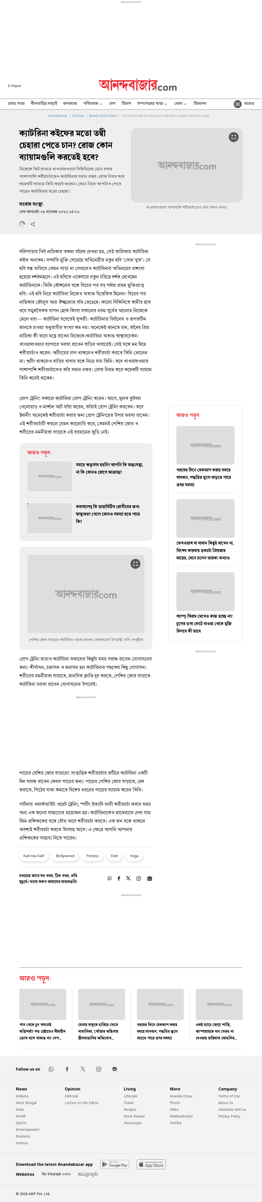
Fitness (92, 855)
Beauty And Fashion (103, 115)
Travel (128, 1102)
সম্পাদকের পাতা (152, 104)
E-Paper (14, 85)
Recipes (130, 1109)
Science (22, 1143)
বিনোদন (200, 104)
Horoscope (133, 1122)
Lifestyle (78, 115)
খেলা (181, 104)
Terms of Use (229, 1096)
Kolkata (22, 1096)
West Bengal (26, 1102)
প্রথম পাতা (16, 104)
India (20, 1109)
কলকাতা (70, 104)
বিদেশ (126, 104)
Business (23, 1136)
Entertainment (27, 1129)
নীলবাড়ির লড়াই (44, 104)
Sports (21, 1122)
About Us (225, 1102)
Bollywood (65, 855)
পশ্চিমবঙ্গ (93, 104)
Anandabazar (57, 115)
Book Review (134, 1116)
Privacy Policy (229, 1116)
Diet (114, 855)
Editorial (71, 1096)
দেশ (112, 104)
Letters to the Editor (81, 1102)
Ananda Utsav (181, 1096)
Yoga (134, 855)
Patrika (175, 1122)
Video (174, 1109)
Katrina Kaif (33, 855)
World (20, 1116)
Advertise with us (232, 1109)
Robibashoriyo (181, 1116)
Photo (175, 1102)
